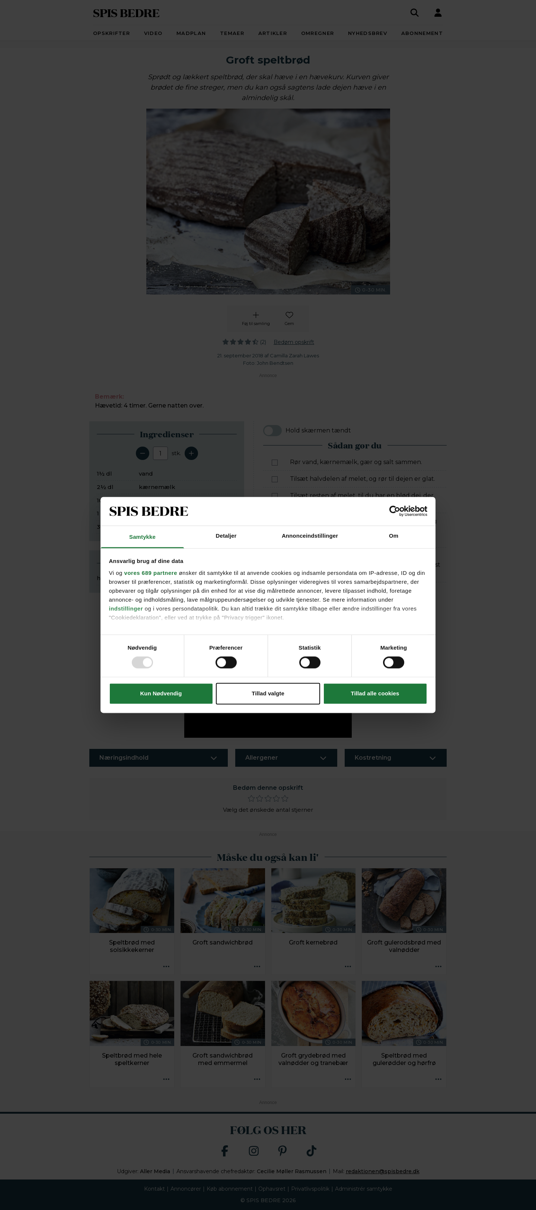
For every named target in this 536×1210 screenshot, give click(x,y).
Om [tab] (393, 535)
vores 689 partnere (150, 573)
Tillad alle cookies (375, 693)
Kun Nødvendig (161, 693)
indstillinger (126, 608)
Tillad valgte (268, 693)
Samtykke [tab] (142, 537)
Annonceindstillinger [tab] (310, 535)
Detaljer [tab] (226, 535)
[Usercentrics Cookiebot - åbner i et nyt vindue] (394, 511)
